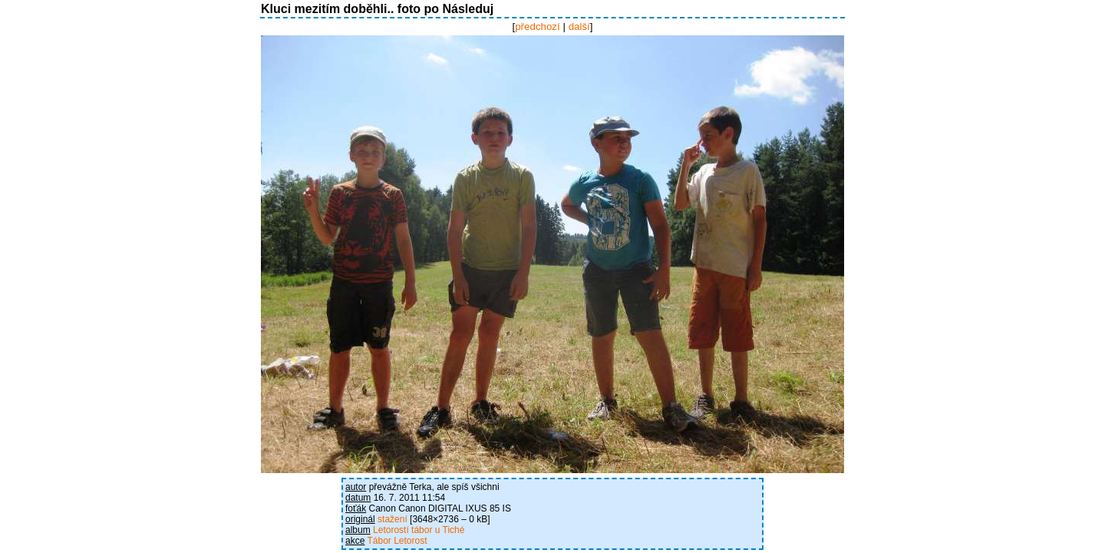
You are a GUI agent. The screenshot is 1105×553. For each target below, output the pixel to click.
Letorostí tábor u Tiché (418, 530)
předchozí (537, 26)
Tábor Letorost (397, 540)
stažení (392, 519)
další (579, 26)
